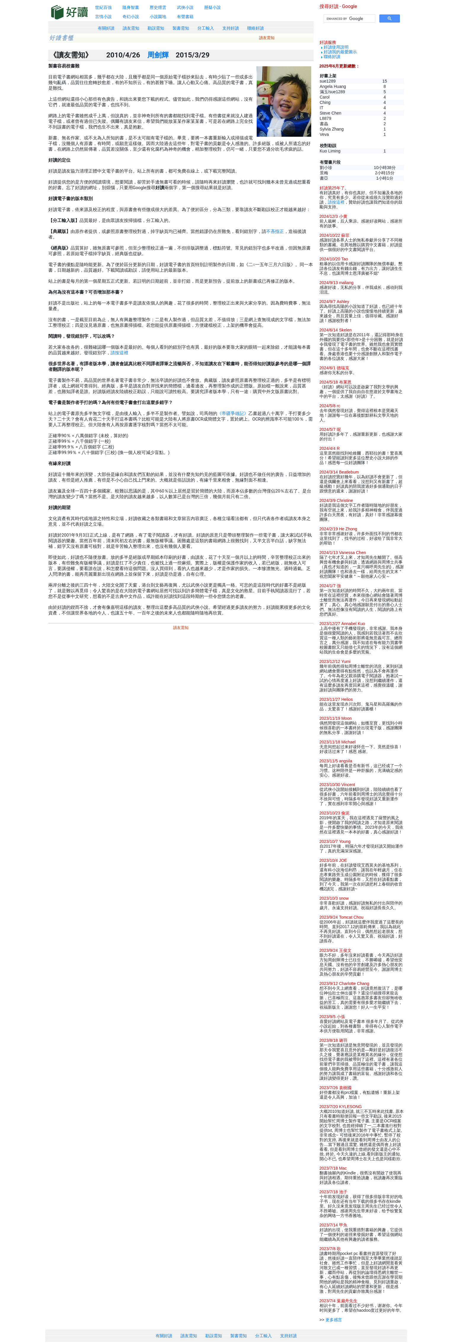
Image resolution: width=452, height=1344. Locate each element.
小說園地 (158, 16)
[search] (349, 18)
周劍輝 (158, 55)
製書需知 (181, 28)
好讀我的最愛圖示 (340, 51)
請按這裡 (119, 352)
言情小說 (103, 16)
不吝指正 (275, 231)
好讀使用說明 (336, 47)
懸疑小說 (212, 7)
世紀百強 (103, 7)
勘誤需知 (156, 28)
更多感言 (333, 1319)
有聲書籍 (185, 16)
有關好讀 (106, 28)
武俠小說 (185, 7)
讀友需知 (131, 28)
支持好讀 (230, 28)
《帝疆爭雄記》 (232, 413)
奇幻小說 (130, 16)
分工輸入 (205, 28)
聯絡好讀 (255, 28)
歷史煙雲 (158, 7)
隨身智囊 (130, 7)
